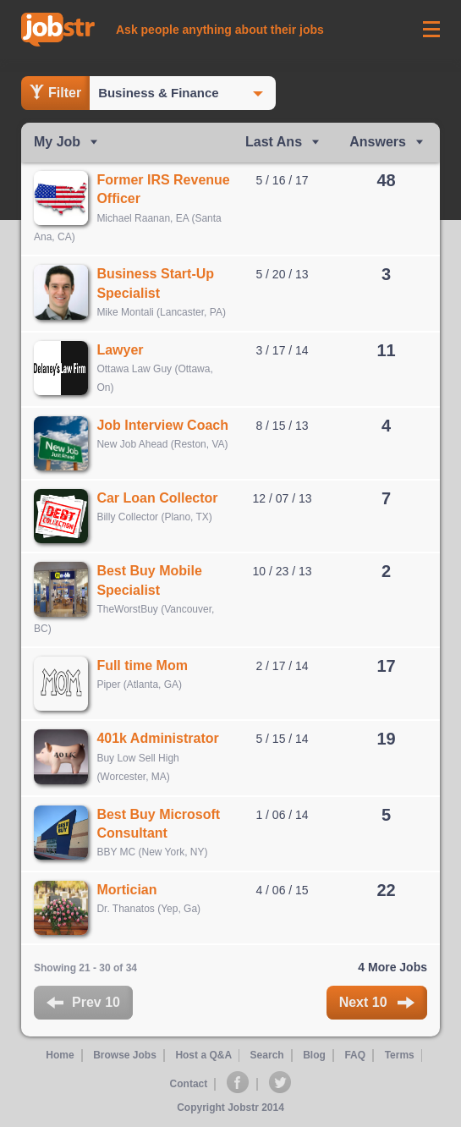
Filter (55, 92)
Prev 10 (83, 1005)
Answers (377, 142)
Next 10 (376, 1005)
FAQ (354, 1058)
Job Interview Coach (163, 425)
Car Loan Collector (157, 499)
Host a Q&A (202, 1058)
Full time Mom (143, 666)
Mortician (127, 891)
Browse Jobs (124, 1058)
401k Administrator (158, 740)
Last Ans (273, 142)
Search (267, 1058)
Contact (189, 1085)
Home (60, 1058)
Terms (399, 1058)
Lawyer (120, 350)
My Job (57, 142)
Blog (314, 1058)
